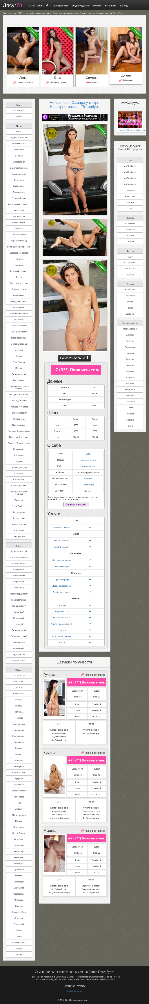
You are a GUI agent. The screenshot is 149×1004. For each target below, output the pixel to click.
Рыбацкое (18, 455)
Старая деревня (18, 486)
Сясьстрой (19, 924)
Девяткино (19, 210)
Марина (49, 826)
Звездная (18, 228)
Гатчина (19, 712)
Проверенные (58, 5)
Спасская (18, 473)
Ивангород (19, 730)
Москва (18, 116)
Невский (19, 624)
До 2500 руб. (130, 172)
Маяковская (18, 295)
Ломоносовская (19, 289)
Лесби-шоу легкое (61, 589)
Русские (130, 395)
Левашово (19, 785)
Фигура (130, 251)
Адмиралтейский (19, 551)
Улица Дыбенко (19, 506)
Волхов (18, 687)
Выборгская (18, 186)
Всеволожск (18, 694)
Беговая (19, 156)
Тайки (130, 408)
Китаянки (130, 371)
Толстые (130, 275)
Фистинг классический (61, 620)
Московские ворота (19, 313)
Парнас (18, 368)
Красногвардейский (19, 594)
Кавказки (130, 353)
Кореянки (130, 377)
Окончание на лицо (61, 557)
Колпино (19, 760)
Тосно (19, 936)
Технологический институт (19, 493)
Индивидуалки (79, 5)
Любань (18, 809)
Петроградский (19, 630)
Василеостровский (19, 557)
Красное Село (19, 772)
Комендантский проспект (18, 247)
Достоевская (19, 216)
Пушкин (18, 876)
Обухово (19, 350)
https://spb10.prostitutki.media (130, 130)
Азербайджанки (130, 329)
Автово (19, 131)
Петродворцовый (19, 636)
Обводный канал (19, 344)
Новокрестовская (19, 332)
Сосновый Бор (19, 912)
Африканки (130, 347)
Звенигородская (18, 235)
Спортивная (18, 479)
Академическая (19, 144)
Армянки (130, 341)
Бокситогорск (19, 675)
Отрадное (18, 839)
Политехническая (19, 413)
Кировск (19, 754)
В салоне (109, 5)
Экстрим (62, 602)
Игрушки (62, 626)
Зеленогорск (19, 724)
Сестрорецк (18, 894)
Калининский (19, 575)
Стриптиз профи (61, 577)
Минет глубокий (61, 538)
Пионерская (18, 380)
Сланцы (19, 906)
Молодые (130, 229)
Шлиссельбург (19, 942)
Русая (130, 302)
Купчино (19, 259)
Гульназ (49, 670)
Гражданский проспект (18, 204)
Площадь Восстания (18, 395)
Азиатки (130, 335)
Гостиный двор (19, 198)
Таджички (130, 401)
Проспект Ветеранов (18, 437)
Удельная (18, 500)
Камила (49, 748)
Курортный (19, 612)
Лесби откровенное (61, 583)
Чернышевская (19, 524)
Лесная (18, 277)
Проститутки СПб (35, 5)
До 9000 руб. (130, 184)
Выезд (122, 5)
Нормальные (130, 269)
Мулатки (130, 383)
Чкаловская (18, 530)
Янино (19, 954)
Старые (130, 242)
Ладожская (19, 265)
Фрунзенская (19, 512)
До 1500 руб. (130, 166)
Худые (130, 256)
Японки (130, 426)
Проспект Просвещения (19, 443)
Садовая (19, 461)
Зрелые (130, 235)
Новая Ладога (18, 833)
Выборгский (18, 569)
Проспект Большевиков (19, 431)
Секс (130, 160)
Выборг (18, 700)
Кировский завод (19, 241)
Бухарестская (18, 162)
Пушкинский (19, 648)
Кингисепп (19, 742)
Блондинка (130, 290)
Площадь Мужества (19, 407)
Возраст (130, 217)
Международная (18, 301)
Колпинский (18, 588)
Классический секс (61, 525)
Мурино (18, 821)
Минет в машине (61, 544)
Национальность (130, 323)
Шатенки (88, 489)
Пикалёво (18, 857)
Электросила (19, 536)
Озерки (18, 356)
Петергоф (18, 851)
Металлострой (19, 815)
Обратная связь (74, 991)
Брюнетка (130, 296)
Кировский (19, 582)
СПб (88, 453)
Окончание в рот (61, 563)
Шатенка (130, 314)
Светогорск (19, 882)
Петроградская (19, 374)
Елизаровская (19, 222)
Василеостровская (19, 168)
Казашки (130, 359)
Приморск (18, 863)
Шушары (19, 948)
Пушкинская (19, 449)
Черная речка (18, 518)
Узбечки (130, 414)
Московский (18, 618)
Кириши (19, 748)
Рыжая (130, 308)
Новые (96, 5)
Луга (19, 803)
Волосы (130, 284)
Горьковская (19, 192)
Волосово (18, 681)
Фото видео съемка (61, 632)
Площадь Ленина (19, 401)
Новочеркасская (18, 338)
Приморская (19, 419)
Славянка (18, 900)
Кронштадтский (19, 606)
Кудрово (19, 778)
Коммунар (19, 766)
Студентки (130, 223)
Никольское (18, 827)
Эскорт (61, 638)
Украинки (88, 477)
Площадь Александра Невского (19, 387)
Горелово (18, 718)
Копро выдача (61, 608)
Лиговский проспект (19, 283)
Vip (130, 208)
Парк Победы (19, 362)
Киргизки (130, 365)
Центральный (18, 660)
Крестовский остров (19, 253)
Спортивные (88, 483)
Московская (18, 307)
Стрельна (18, 918)
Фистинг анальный (61, 614)
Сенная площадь (19, 467)
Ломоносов (19, 797)
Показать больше (74, 358)
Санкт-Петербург (19, 110)
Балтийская (18, 150)
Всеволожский (19, 563)
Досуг (12, 5)
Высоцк (18, 706)
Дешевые (130, 190)
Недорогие (130, 196)
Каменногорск (18, 736)
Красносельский (18, 600)
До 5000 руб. (130, 178)
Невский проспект (18, 326)
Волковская (18, 180)
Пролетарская (19, 425)
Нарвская (18, 319)
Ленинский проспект (18, 271)
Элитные (130, 202)
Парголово (19, 845)
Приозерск (19, 869)
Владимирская (19, 174)
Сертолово (19, 888)
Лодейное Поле (19, 791)
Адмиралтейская (19, 137)
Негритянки (130, 389)
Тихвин (19, 930)
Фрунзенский (19, 654)
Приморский (19, 642)
